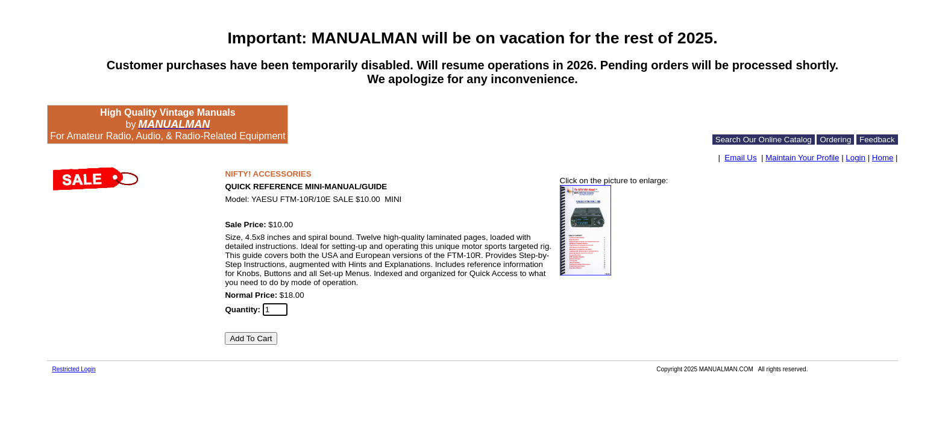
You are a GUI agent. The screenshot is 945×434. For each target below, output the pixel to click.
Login (855, 157)
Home (883, 157)
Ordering (835, 139)
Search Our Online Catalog (763, 139)
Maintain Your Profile (802, 157)
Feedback (877, 139)
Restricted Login (73, 369)
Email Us (740, 157)
